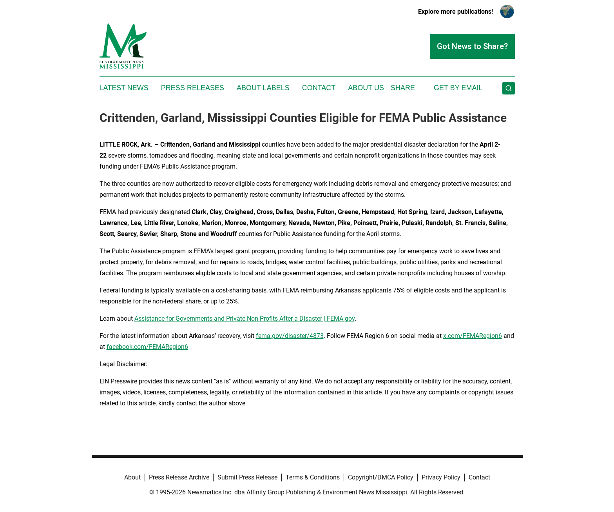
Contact (319, 88)
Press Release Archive (179, 477)
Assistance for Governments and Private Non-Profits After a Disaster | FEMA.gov (244, 318)
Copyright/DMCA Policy (380, 477)
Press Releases (192, 88)
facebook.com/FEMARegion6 (147, 346)
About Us (366, 88)
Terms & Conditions (313, 477)
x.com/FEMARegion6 (472, 336)
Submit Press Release (247, 477)
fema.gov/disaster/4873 (290, 336)
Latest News (124, 88)
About (132, 477)
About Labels (263, 88)
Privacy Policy (441, 477)
